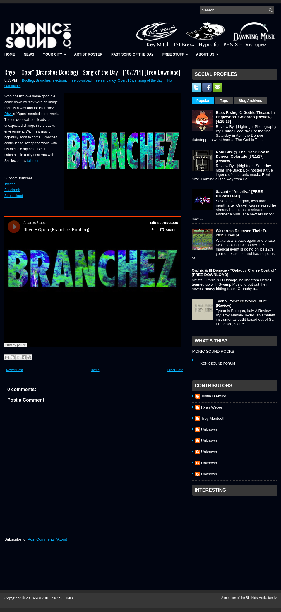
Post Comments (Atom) (47, 539)
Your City (56, 52)
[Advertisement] (236, 535)
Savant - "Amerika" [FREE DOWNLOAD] (239, 193)
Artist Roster (88, 54)
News (29, 54)
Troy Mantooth (213, 418)
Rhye (132, 80)
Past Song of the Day (132, 54)
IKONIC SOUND (59, 598)
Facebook (12, 190)
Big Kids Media (257, 597)
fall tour (32, 161)
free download (80, 80)
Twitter (9, 184)
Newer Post (14, 370)
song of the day (150, 80)
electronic (59, 80)
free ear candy (105, 80)
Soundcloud (13, 196)
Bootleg (28, 80)
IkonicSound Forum (217, 363)
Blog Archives (250, 101)
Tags (224, 101)
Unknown (209, 429)
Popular (203, 101)
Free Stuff (177, 52)
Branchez (43, 80)
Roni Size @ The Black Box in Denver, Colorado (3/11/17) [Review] (242, 156)
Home (9, 54)
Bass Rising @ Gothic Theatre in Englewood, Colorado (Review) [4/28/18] (245, 117)
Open (122, 80)
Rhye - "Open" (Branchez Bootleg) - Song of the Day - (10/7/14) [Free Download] (92, 72)
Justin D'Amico (213, 396)
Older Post (175, 370)
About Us (209, 52)
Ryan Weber (211, 407)
